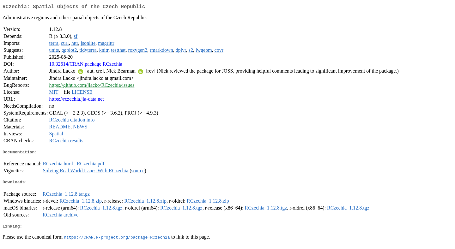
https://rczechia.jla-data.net (76, 100)
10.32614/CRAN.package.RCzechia (85, 65)
